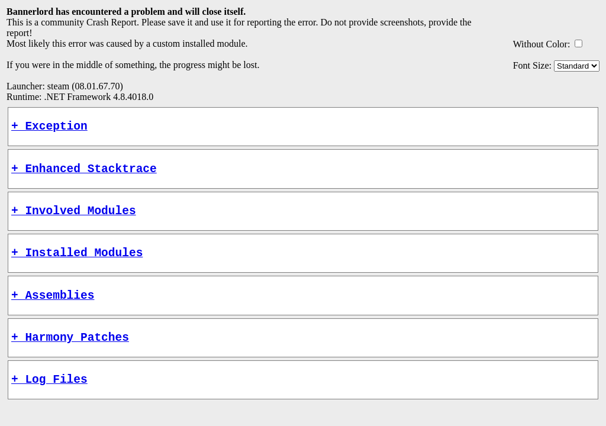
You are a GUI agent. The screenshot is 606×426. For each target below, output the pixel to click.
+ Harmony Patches (70, 354)
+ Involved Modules (73, 219)
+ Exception (49, 128)
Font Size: (532, 65)
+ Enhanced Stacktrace (84, 174)
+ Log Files (49, 399)
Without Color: (541, 44)
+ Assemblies (52, 309)
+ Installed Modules (77, 264)
